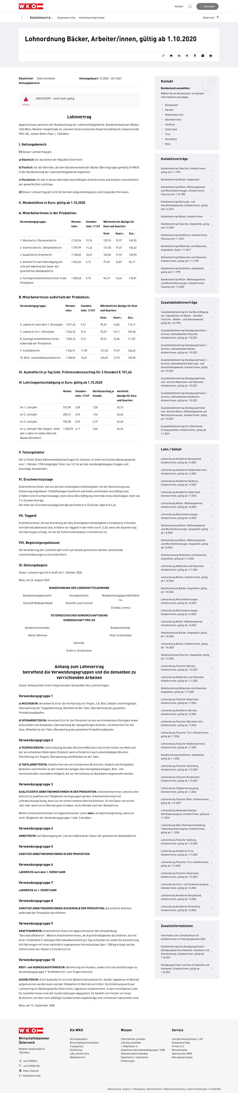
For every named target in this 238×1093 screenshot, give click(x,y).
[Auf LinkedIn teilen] (179, 55)
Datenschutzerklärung (174, 1089)
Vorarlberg (169, 139)
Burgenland (169, 104)
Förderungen (128, 1060)
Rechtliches (76, 1049)
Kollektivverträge (41, 17)
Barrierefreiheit (154, 1089)
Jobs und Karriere (79, 1053)
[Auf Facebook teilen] (194, 55)
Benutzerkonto (179, 1049)
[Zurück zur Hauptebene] (21, 17)
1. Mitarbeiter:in (129, 1046)
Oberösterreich (171, 119)
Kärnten (167, 109)
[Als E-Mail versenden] (171, 55)
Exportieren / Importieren (134, 1057)
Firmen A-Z (178, 1046)
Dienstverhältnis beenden (134, 1053)
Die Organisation (78, 1039)
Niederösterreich (172, 114)
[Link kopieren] (163, 55)
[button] (211, 17)
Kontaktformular (30, 1075)
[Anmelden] (207, 6)
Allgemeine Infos (66, 17)
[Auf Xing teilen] (187, 55)
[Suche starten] (190, 6)
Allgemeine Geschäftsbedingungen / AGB (143, 1049)
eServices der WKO (182, 1053)
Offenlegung (139, 1089)
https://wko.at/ (29, 1070)
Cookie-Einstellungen (197, 1089)
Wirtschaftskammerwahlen (84, 1042)
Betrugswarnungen (182, 1057)
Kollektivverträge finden (92, 17)
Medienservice (77, 1057)
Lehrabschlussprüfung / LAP (187, 1039)
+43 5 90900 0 (28, 1061)
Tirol (165, 134)
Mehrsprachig (114, 1089)
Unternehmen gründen (133, 1039)
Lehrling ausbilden (131, 1042)
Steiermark (169, 129)
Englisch (127, 1089)
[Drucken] (210, 55)
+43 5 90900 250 (29, 1065)
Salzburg (168, 124)
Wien (165, 143)
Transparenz (76, 1046)
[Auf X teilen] (202, 55)
